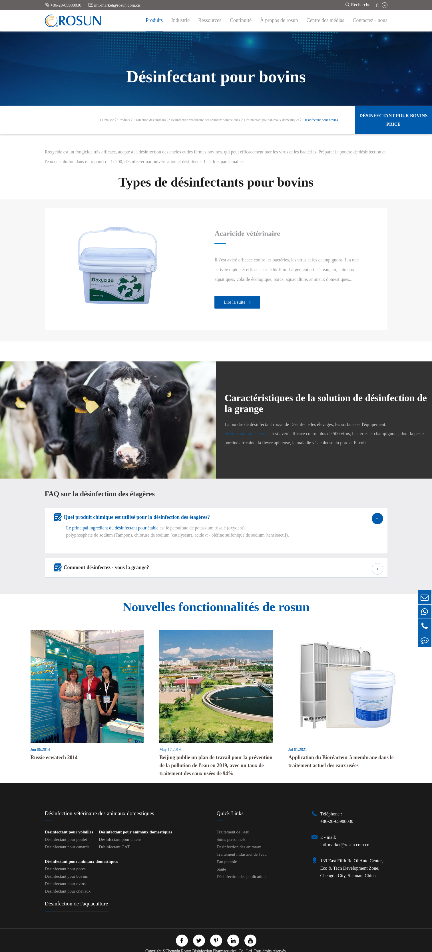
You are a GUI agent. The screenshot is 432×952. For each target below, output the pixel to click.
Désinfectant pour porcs (65, 858)
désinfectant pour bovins (247, 423)
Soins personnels (231, 829)
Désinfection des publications (242, 866)
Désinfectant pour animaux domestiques (271, 120)
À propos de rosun (279, 20)
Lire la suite (226, 297)
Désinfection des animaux (239, 836)
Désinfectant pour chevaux (68, 880)
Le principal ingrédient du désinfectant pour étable (112, 517)
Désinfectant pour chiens (120, 829)
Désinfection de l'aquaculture (76, 893)
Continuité (241, 20)
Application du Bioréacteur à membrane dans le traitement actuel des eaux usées (341, 751)
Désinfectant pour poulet (66, 829)
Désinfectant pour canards (67, 836)
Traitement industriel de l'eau (242, 843)
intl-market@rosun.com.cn (114, 5)
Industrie (180, 20)
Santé (221, 858)
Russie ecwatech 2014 (54, 747)
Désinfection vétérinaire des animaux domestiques (205, 120)
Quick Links (230, 803)
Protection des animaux (150, 120)
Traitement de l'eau (233, 821)
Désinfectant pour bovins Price (393, 120)
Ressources (209, 20)
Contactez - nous (370, 20)
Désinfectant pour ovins (65, 873)
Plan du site (190, 947)
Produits (154, 20)
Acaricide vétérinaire (236, 228)
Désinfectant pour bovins (321, 120)
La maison (107, 120)
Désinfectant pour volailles (69, 821)
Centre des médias (325, 20)
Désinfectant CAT (114, 836)
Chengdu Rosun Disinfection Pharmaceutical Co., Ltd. (209, 940)
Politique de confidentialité (230, 947)
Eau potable (227, 851)
